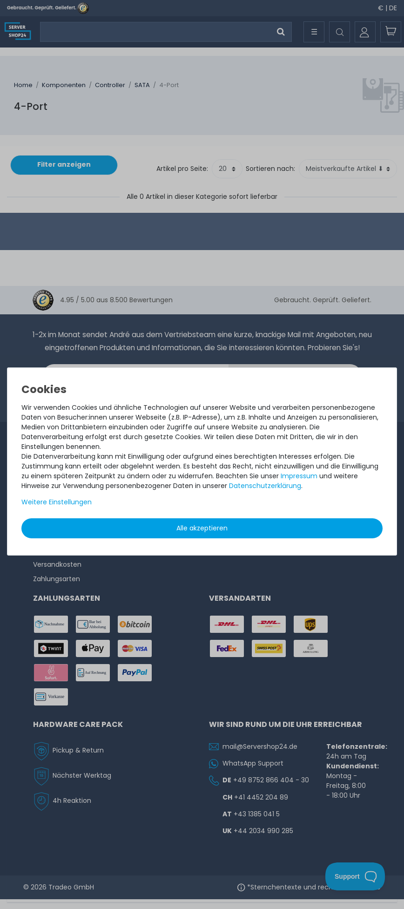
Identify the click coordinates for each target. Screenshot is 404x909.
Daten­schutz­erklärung (265, 485)
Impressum (299, 476)
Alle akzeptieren (202, 528)
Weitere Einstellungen (56, 502)
